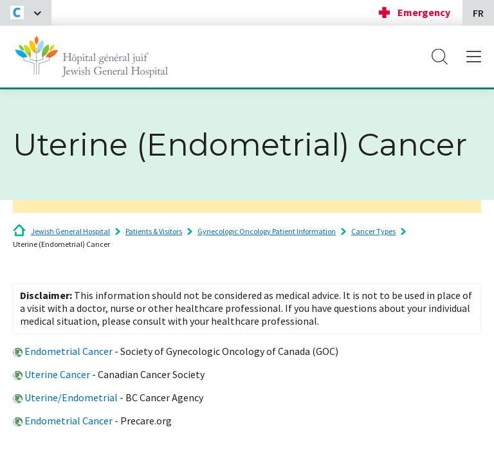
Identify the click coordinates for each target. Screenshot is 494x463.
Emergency (424, 12)
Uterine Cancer (57, 374)
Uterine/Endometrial (71, 397)
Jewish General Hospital (70, 231)
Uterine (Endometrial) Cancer (61, 244)
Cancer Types (373, 231)
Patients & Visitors (153, 231)
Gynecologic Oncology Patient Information (266, 231)
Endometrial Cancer (68, 351)
